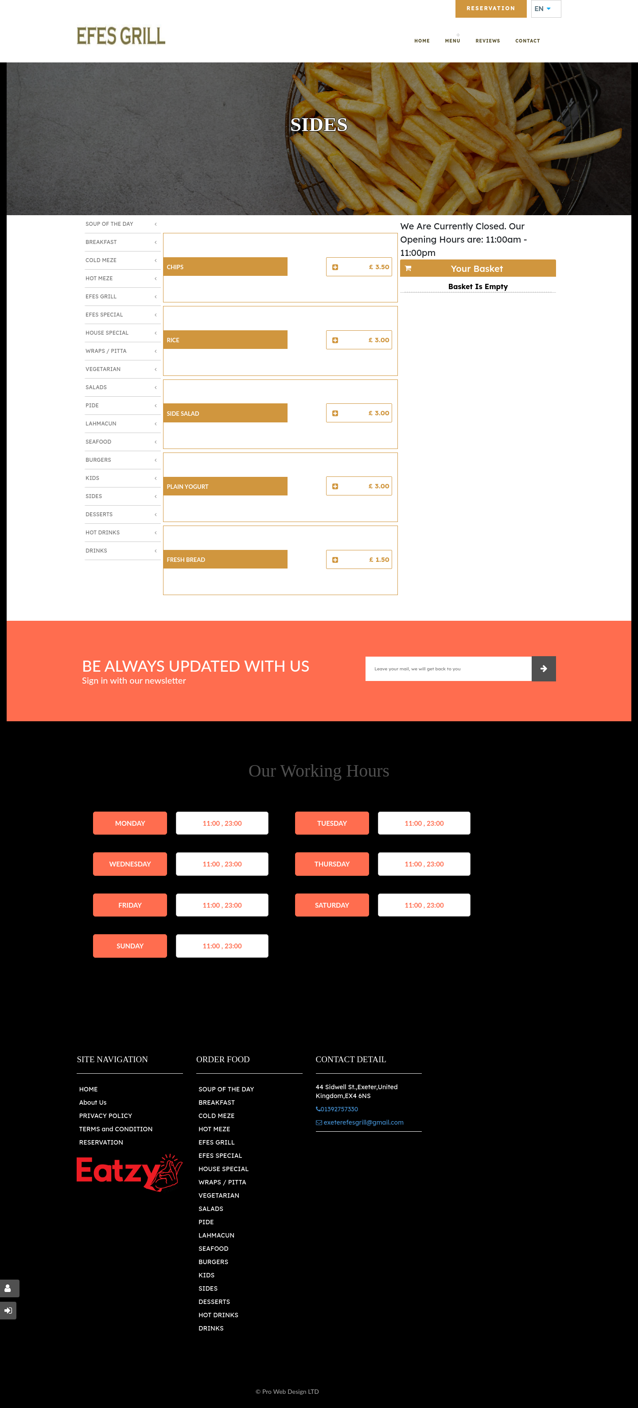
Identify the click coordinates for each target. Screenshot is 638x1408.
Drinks (96, 550)
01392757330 (217, 8)
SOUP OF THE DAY (226, 1089)
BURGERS (213, 1262)
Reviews (487, 41)
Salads (96, 387)
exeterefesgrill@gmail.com (133, 8)
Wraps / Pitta (106, 351)
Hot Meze (99, 278)
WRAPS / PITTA (222, 1182)
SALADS (210, 1209)
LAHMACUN (216, 1235)
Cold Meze (101, 260)
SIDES (208, 1288)
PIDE (206, 1222)
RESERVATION (101, 1142)
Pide (92, 405)
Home (422, 41)
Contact (527, 41)
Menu (452, 41)
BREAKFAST (216, 1102)
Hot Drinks (103, 532)
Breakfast (101, 242)
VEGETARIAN (218, 1195)
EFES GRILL (216, 1142)
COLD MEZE (216, 1116)
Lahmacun (101, 423)
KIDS (206, 1275)
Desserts (99, 514)
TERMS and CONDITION (115, 1129)
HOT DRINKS (218, 1315)
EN (543, 9)
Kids (92, 478)
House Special (107, 332)
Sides (94, 496)
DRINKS (211, 1328)
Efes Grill (101, 296)
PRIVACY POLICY (105, 1116)
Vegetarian (103, 369)
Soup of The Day (109, 223)
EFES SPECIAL (220, 1156)
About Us (92, 1102)
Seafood (98, 441)
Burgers (98, 459)
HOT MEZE (214, 1129)
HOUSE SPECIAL (223, 1169)
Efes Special (104, 314)
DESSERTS (214, 1302)
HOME (88, 1089)
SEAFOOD (213, 1249)
